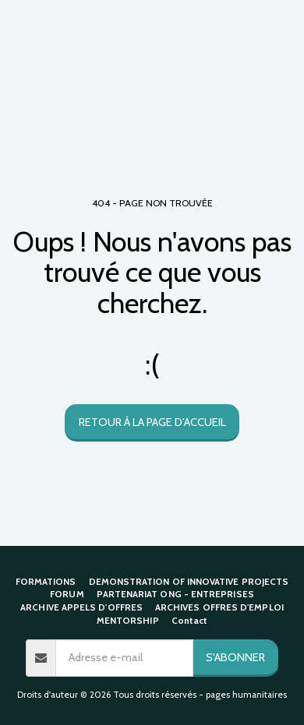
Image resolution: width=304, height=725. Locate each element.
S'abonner (235, 657)
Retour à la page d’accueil (152, 422)
